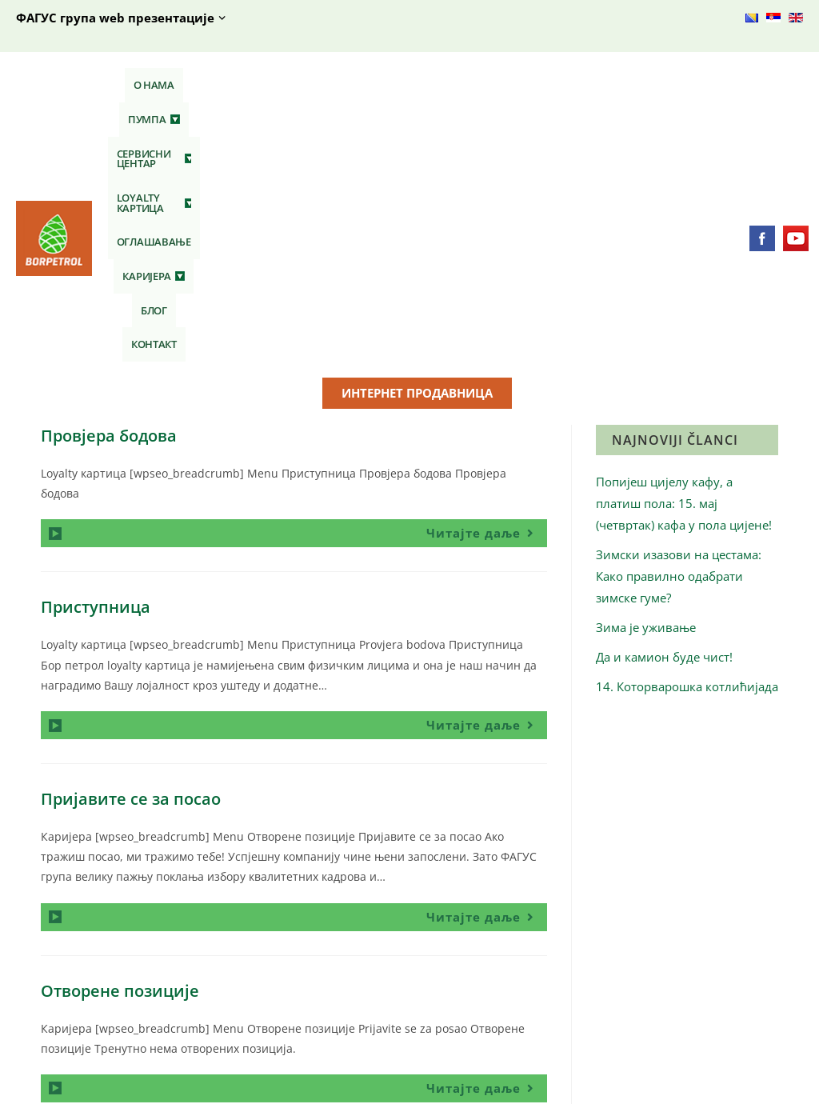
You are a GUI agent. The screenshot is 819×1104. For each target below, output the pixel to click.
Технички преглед (486, 994)
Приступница (95, 347)
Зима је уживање (646, 367)
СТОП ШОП (266, 994)
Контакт (692, 84)
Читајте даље (486, 271)
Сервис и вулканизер (494, 1018)
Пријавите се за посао (131, 539)
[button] (197, 85)
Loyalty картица (406, 84)
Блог (642, 84)
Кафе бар (260, 1018)
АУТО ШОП (466, 970)
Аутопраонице (476, 1042)
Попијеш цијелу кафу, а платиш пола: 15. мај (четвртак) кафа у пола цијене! (684, 243)
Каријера (584, 84)
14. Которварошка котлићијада (687, 426)
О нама (139, 84)
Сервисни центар (288, 84)
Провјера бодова (109, 175)
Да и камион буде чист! (664, 397)
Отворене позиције (120, 731)
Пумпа (197, 84)
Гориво (254, 970)
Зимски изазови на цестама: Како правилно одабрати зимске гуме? (678, 316)
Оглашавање (505, 84)
